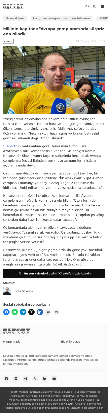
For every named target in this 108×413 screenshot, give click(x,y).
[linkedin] (40, 312)
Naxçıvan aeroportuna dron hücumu (61, 18)
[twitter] (31, 312)
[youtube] (54, 378)
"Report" (10, 146)
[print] (48, 312)
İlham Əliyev (15, 18)
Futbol (8, 41)
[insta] (16, 378)
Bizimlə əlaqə (71, 341)
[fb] (6, 312)
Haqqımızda (11, 341)
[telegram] (23, 312)
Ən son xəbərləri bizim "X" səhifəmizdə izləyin (54, 273)
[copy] (56, 312)
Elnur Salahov (18, 291)
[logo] (13, 6)
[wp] (15, 312)
